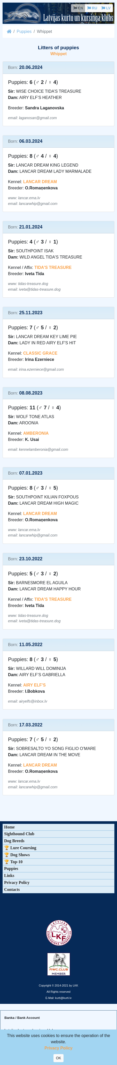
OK (58, 1058)
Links (9, 875)
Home (9, 827)
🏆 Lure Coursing (20, 848)
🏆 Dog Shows (17, 855)
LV (106, 8)
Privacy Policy (16, 882)
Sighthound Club (19, 834)
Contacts (12, 889)
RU (92, 8)
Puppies (24, 31)
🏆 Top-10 (13, 862)
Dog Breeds (14, 841)
